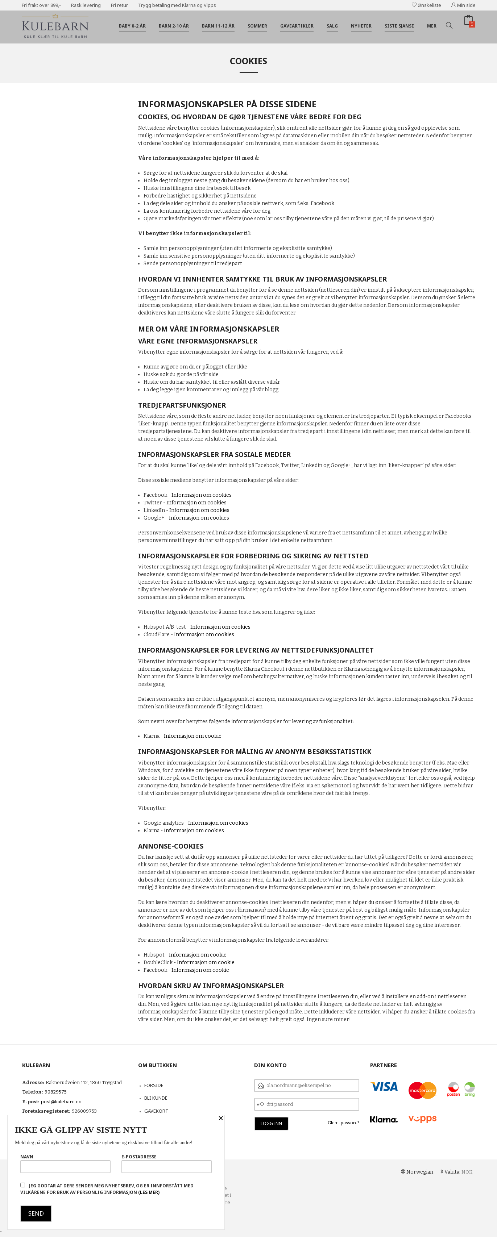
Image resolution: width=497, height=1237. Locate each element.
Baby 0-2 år (132, 26)
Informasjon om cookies (201, 495)
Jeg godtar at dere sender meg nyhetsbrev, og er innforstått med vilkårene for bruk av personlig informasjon (107, 1189)
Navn (65, 1163)
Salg (332, 26)
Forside (153, 1085)
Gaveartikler (297, 26)
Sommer (257, 26)
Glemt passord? (343, 1122)
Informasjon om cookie (192, 736)
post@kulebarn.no (61, 1101)
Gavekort (156, 1111)
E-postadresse (166, 1163)
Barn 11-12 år (218, 26)
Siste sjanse (399, 26)
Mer (431, 26)
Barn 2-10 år (174, 26)
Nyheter (361, 26)
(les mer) (149, 1192)
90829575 (56, 1092)
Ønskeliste (426, 5)
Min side (463, 5)
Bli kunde (155, 1098)
